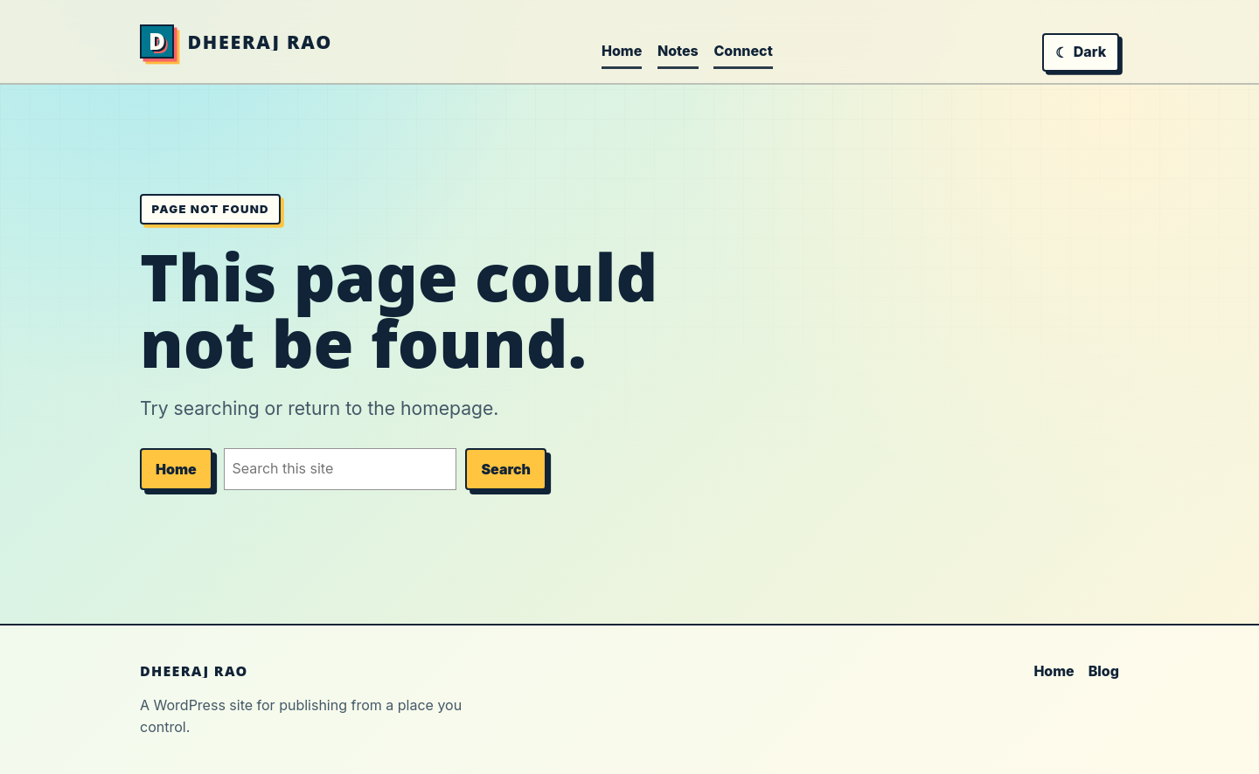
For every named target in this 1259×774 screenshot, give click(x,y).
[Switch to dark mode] (1080, 52)
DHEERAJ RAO (259, 41)
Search (506, 469)
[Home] (157, 41)
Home (176, 469)
